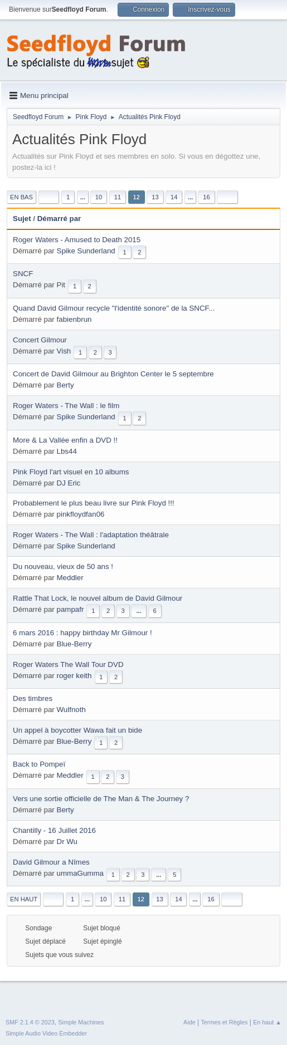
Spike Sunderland (86, 251)
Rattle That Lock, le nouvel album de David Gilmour (97, 598)
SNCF (23, 273)
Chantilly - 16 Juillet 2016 (54, 830)
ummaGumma (80, 873)
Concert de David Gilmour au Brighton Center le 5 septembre (113, 374)
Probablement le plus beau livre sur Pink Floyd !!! (93, 503)
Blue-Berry (74, 644)
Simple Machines (81, 1022)
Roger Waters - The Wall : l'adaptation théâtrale (91, 535)
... (82, 197)
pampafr (70, 609)
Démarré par (59, 218)
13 (155, 197)
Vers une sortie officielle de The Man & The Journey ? (101, 798)
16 (206, 197)
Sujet (22, 218)
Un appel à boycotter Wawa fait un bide (77, 730)
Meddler (70, 577)
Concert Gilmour (40, 340)
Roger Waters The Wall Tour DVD (68, 664)
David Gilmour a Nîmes (51, 862)
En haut (23, 899)
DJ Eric (69, 483)
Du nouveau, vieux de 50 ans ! (63, 566)
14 (174, 197)
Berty (65, 385)
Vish (64, 351)
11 (117, 197)
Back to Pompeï (39, 764)
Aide (189, 1022)
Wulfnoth (71, 709)
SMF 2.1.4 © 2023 (30, 1022)
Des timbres (32, 698)
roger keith (74, 675)
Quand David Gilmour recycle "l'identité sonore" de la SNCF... (114, 308)
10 (98, 197)
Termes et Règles (224, 1022)
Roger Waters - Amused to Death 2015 (76, 240)
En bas (21, 197)
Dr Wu (67, 841)
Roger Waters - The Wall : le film (66, 405)
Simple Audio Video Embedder (46, 1033)
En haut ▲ (267, 1022)
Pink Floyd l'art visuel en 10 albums (71, 472)
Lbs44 (67, 451)
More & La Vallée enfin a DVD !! (65, 440)
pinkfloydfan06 (81, 514)
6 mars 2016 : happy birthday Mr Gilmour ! (82, 633)
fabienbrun (74, 319)
